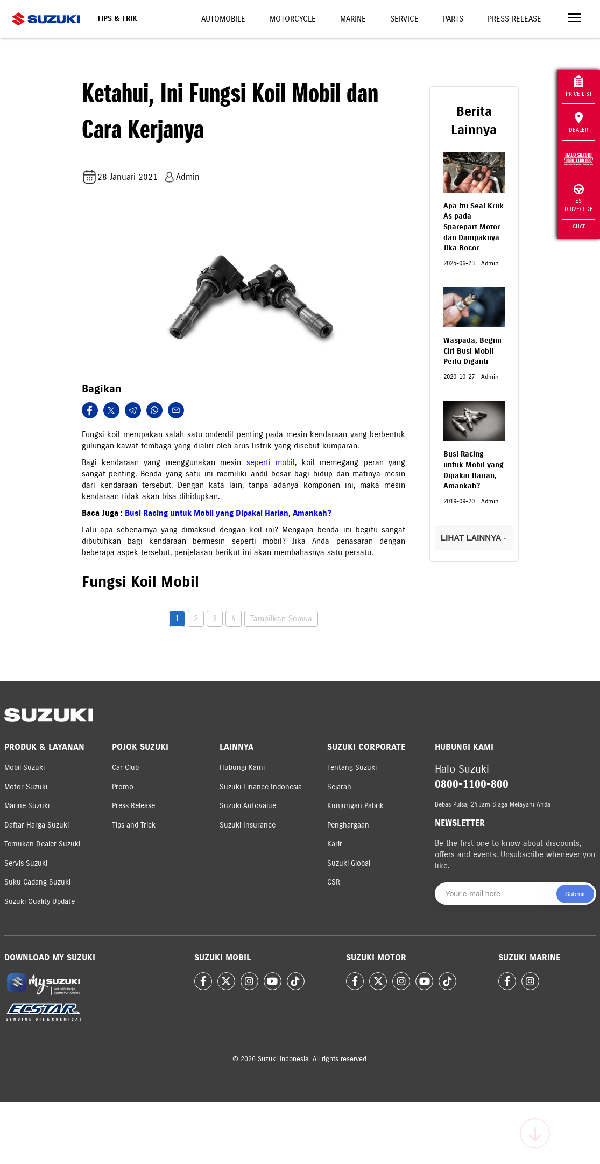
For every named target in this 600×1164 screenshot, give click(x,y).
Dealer (578, 123)
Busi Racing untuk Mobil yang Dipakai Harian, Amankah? (228, 513)
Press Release (514, 19)
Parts (453, 19)
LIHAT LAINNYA (474, 537)
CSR (333, 882)
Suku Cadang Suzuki (37, 882)
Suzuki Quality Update (39, 901)
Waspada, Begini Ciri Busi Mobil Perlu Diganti (472, 351)
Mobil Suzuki (24, 767)
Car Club (125, 767)
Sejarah (339, 786)
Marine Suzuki (27, 805)
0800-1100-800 (472, 784)
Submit (575, 894)
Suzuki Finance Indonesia (261, 786)
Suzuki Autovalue (248, 805)
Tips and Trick (134, 825)
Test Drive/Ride (578, 198)
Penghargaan (348, 825)
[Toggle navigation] (575, 19)
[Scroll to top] (535, 1133)
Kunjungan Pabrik (355, 805)
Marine (353, 19)
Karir (334, 844)
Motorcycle (293, 19)
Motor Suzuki (25, 786)
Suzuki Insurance (248, 825)
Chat (579, 226)
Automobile (223, 19)
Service (404, 19)
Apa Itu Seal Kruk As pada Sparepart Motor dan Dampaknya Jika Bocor (473, 227)
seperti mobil (270, 462)
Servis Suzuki (25, 863)
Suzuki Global (348, 863)
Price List (579, 86)
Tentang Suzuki (352, 767)
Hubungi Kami (242, 767)
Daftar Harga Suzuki (36, 825)
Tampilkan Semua (281, 618)
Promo (122, 786)
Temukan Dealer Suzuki (42, 844)
